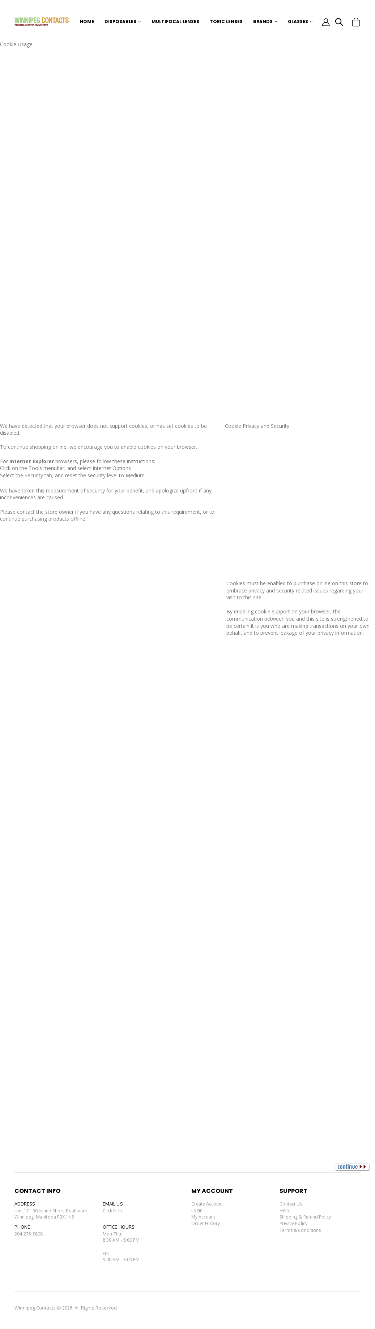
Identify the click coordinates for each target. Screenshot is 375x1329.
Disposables (120, 21)
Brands (263, 21)
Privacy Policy (295, 1223)
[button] (339, 22)
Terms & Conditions (301, 1230)
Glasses (298, 21)
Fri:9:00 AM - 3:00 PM (121, 1258)
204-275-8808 (28, 1235)
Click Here (114, 1211)
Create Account (208, 1203)
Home (87, 21)
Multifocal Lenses (175, 21)
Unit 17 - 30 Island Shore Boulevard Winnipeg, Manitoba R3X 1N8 (52, 1214)
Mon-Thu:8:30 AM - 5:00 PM (121, 1238)
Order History (206, 1223)
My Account (204, 1216)
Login (197, 1210)
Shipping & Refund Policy (307, 1216)
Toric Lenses (226, 21)
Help (285, 1210)
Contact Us (291, 1203)
